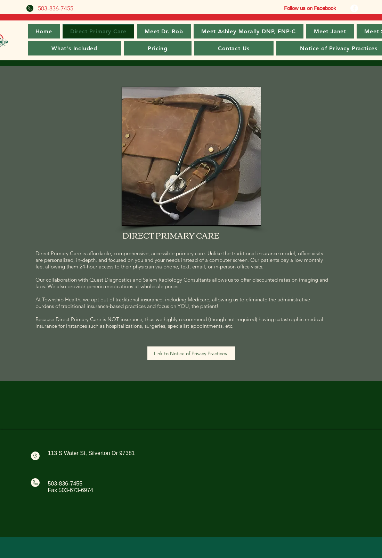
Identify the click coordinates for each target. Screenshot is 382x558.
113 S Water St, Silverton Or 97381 (91, 453)
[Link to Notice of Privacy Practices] (191, 353)
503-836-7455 (65, 484)
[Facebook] (354, 8)
